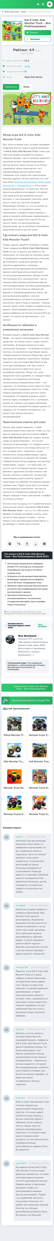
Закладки (33, 39)
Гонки (27, 66)
